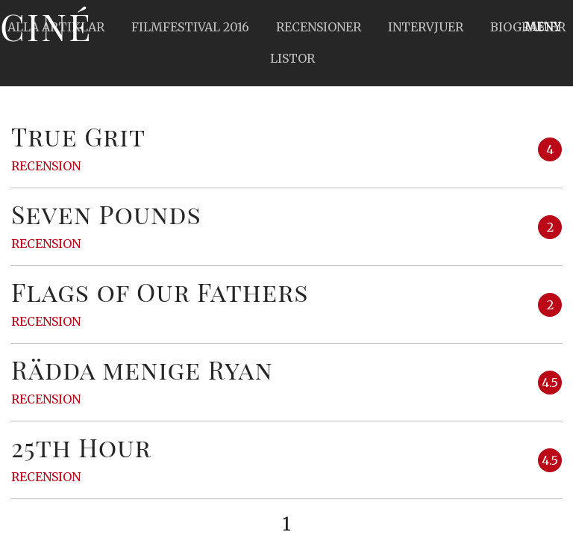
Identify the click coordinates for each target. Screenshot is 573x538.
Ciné (46, 26)
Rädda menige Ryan (142, 369)
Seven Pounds (106, 214)
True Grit (78, 136)
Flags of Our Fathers (160, 291)
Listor (292, 58)
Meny (543, 26)
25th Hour (81, 447)
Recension (46, 165)
